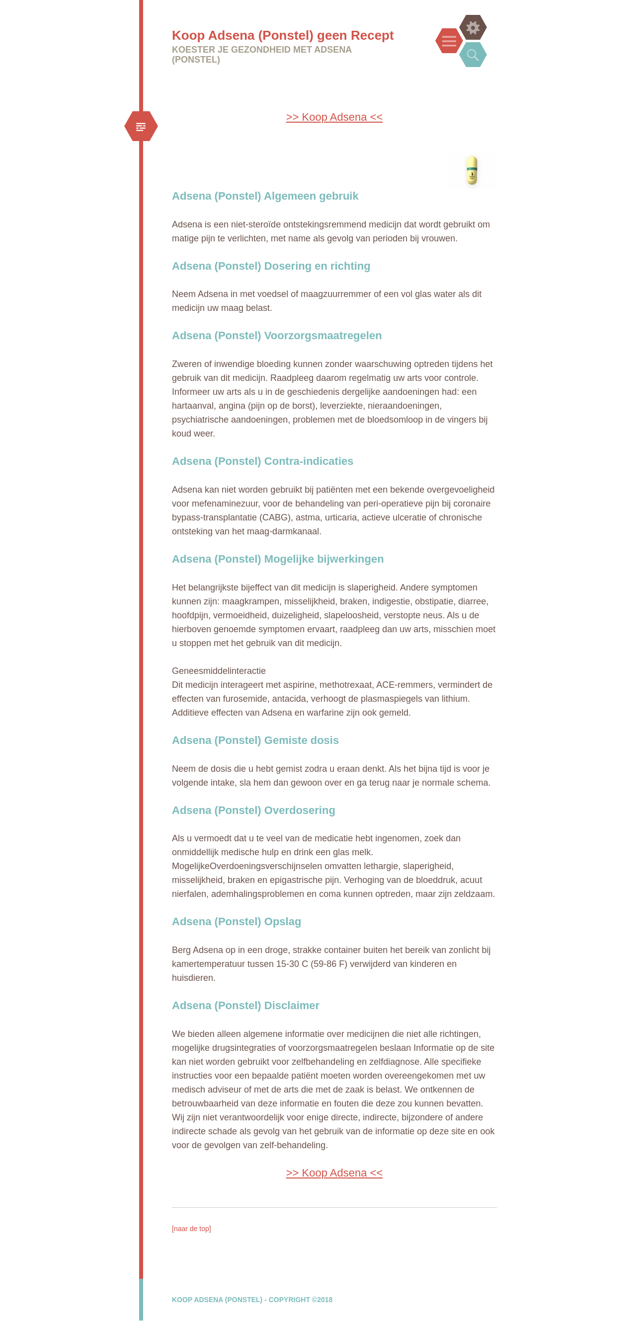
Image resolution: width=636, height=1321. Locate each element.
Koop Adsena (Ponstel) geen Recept (283, 35)
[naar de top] (191, 1229)
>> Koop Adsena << (334, 117)
